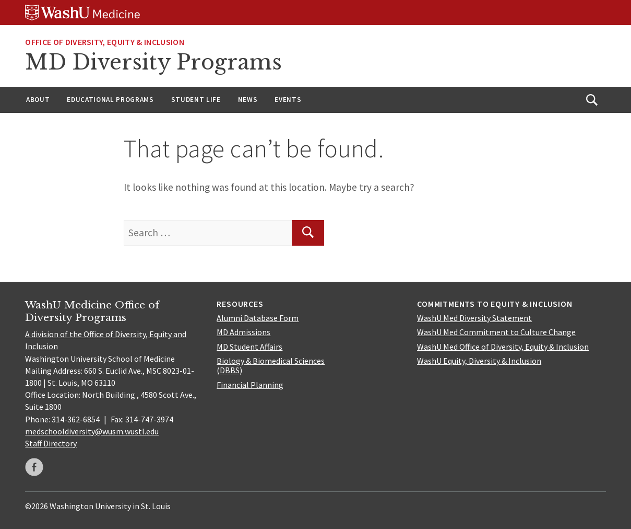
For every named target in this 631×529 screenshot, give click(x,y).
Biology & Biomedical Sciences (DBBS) (271, 365)
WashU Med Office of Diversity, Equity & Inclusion (503, 346)
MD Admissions (243, 332)
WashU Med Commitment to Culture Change (496, 332)
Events (288, 99)
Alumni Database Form (258, 318)
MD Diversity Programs (153, 62)
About (38, 99)
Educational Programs (110, 99)
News (248, 99)
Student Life (196, 99)
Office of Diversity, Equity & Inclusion (104, 42)
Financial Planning (250, 385)
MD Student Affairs (249, 346)
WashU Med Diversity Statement (474, 318)
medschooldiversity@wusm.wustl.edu (92, 431)
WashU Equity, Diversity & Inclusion (479, 360)
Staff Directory (51, 443)
